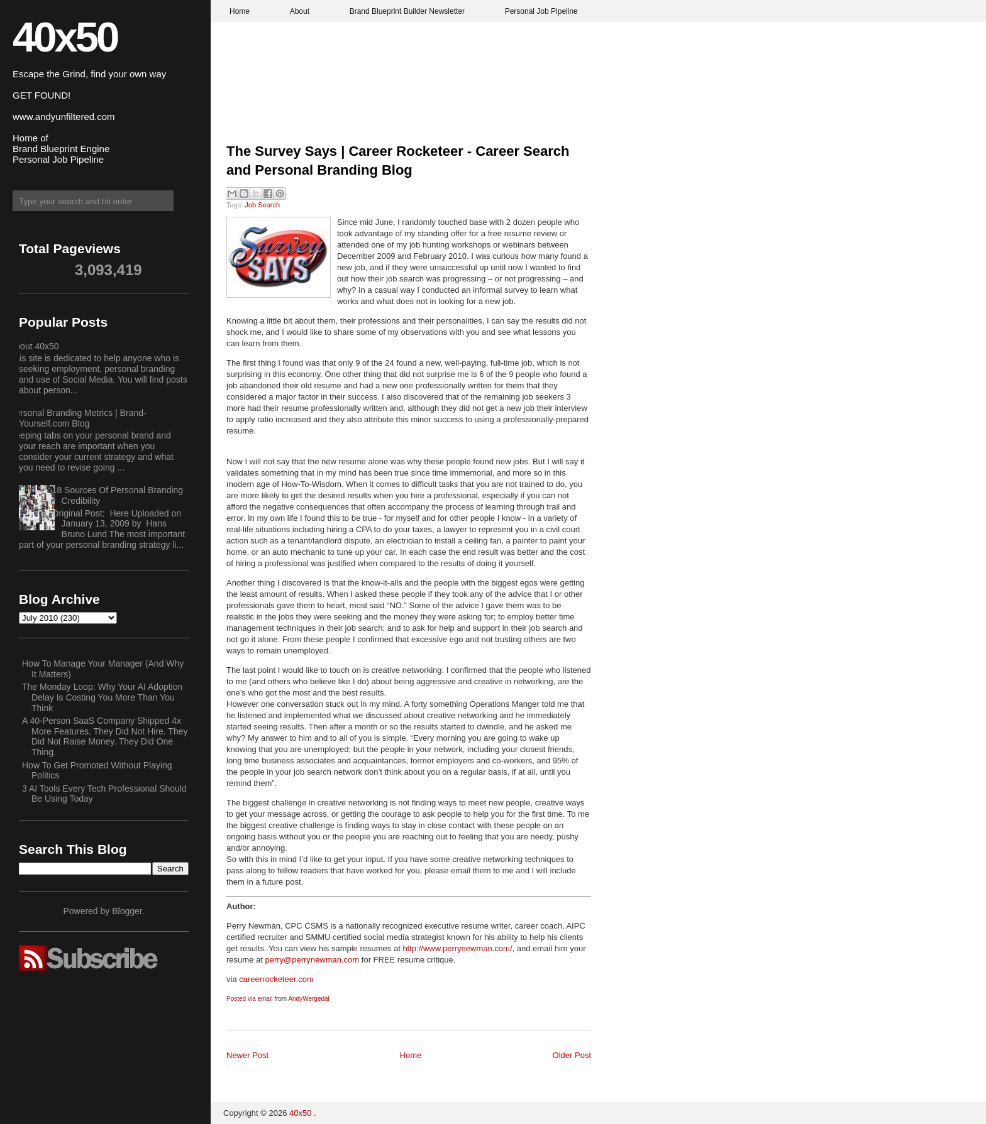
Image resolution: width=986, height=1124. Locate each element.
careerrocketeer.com (276, 979)
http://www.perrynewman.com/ (457, 948)
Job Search (262, 205)
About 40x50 (34, 346)
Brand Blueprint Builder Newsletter (407, 11)
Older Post (572, 1055)
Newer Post (247, 1055)
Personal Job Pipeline (541, 11)
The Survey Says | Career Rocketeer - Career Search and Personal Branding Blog (397, 160)
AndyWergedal (308, 998)
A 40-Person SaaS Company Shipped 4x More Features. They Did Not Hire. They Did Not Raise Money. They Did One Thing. (104, 736)
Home (240, 11)
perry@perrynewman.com (312, 959)
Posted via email (249, 998)
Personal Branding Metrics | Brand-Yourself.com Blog (78, 418)
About (299, 11)
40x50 (65, 36)
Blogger (126, 911)
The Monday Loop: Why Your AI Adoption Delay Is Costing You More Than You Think (102, 697)
